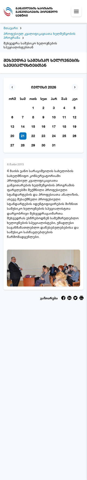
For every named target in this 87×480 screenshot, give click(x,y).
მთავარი (10, 28)
